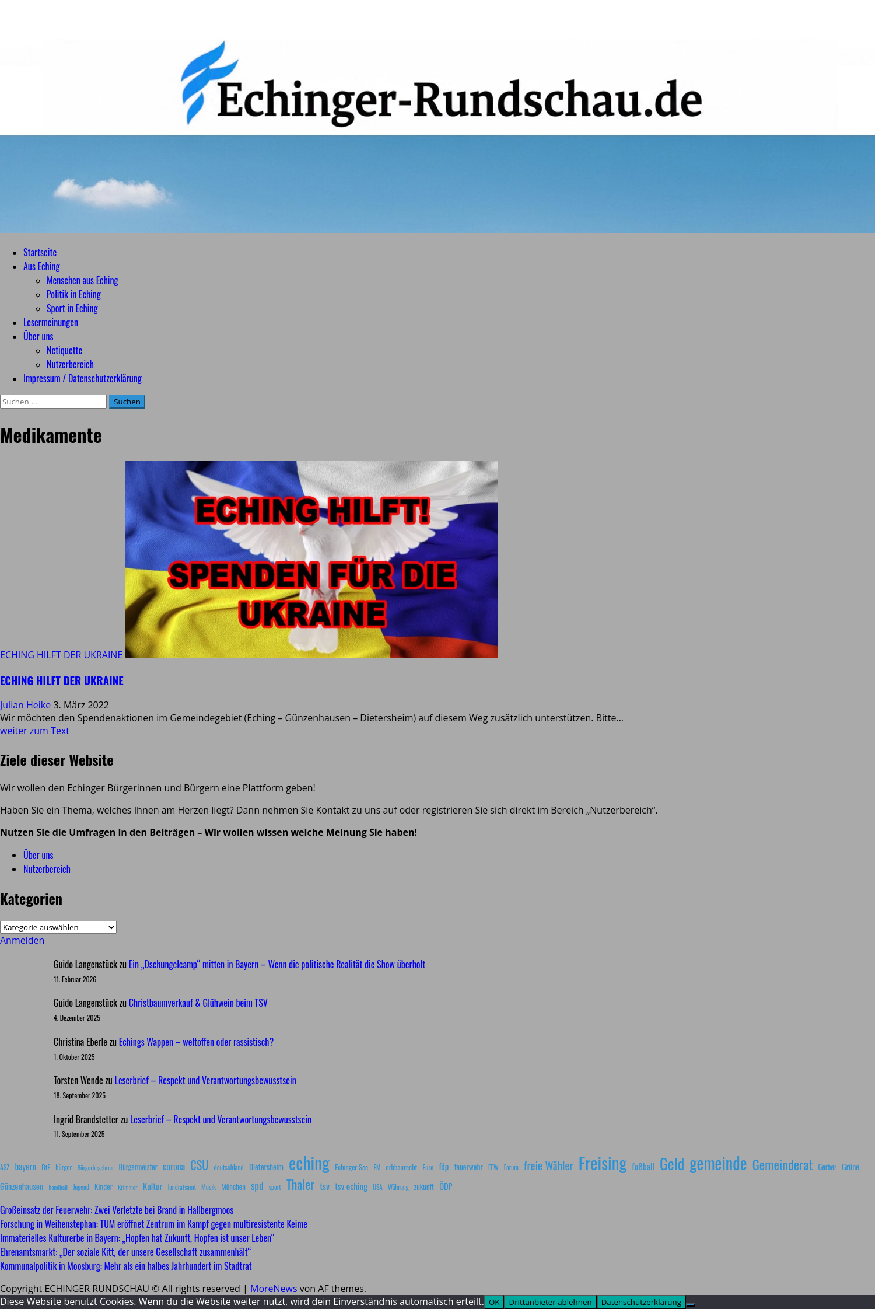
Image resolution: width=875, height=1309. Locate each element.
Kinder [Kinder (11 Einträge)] (103, 1186)
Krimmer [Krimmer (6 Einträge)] (128, 1187)
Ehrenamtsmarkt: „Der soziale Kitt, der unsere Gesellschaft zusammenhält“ (125, 1252)
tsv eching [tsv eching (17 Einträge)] (351, 1185)
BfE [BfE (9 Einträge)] (45, 1166)
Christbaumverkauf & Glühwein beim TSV (198, 1003)
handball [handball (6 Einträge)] (58, 1187)
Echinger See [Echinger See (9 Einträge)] (351, 1166)
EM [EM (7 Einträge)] (376, 1167)
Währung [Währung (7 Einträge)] (398, 1187)
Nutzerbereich (70, 364)
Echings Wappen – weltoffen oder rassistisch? (196, 1042)
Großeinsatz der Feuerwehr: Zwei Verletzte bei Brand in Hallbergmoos (116, 1210)
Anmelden (22, 940)
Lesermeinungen (50, 322)
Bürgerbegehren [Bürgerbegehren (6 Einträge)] (95, 1167)
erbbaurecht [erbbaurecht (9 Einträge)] (402, 1166)
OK (494, 1302)
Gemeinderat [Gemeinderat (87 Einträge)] (782, 1164)
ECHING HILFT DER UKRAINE (61, 654)
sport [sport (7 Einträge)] (275, 1187)
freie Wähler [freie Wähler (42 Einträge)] (548, 1165)
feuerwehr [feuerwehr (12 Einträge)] (468, 1166)
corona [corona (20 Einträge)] (174, 1166)
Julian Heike (26, 705)
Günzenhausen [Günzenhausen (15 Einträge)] (21, 1186)
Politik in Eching (74, 294)
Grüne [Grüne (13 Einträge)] (850, 1166)
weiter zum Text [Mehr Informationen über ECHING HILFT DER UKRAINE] (34, 730)
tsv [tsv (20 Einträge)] (325, 1186)
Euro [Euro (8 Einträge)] (428, 1167)
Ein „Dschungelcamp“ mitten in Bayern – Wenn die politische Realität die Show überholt (277, 964)
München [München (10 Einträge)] (233, 1186)
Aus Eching (41, 266)
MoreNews (274, 1288)
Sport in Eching (72, 308)
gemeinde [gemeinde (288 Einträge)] (718, 1162)
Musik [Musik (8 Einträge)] (208, 1187)
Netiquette (64, 350)
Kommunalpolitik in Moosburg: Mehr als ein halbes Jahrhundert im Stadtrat (126, 1266)
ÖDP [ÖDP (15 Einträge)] (445, 1186)
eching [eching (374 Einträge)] (309, 1162)
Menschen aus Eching (82, 280)
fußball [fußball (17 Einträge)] (643, 1166)
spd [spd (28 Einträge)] (257, 1185)
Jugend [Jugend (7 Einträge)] (81, 1187)
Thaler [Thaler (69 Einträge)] (300, 1184)
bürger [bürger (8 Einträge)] (63, 1167)
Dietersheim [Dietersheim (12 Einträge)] (266, 1166)
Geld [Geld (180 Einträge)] (672, 1163)
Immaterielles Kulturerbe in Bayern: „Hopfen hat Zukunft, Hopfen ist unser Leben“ (137, 1238)
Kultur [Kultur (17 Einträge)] (153, 1185)
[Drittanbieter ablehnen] (690, 1305)
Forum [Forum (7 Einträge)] (511, 1167)
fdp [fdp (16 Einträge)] (444, 1166)
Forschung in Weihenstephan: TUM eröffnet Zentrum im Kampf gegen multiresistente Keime (153, 1224)
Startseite (40, 252)
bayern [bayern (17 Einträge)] (25, 1166)
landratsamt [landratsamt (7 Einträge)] (182, 1187)
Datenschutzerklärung (641, 1302)
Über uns (38, 336)
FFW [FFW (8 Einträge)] (493, 1167)
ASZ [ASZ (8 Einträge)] (4, 1167)
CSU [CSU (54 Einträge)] (199, 1165)
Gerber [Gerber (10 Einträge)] (827, 1166)
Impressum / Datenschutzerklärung (82, 378)
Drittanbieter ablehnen (550, 1302)
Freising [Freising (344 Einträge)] (602, 1162)
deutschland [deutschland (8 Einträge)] (229, 1167)
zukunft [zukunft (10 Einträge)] (424, 1186)
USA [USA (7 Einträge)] (378, 1187)
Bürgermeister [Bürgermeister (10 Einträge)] (137, 1166)
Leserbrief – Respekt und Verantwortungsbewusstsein (205, 1080)
